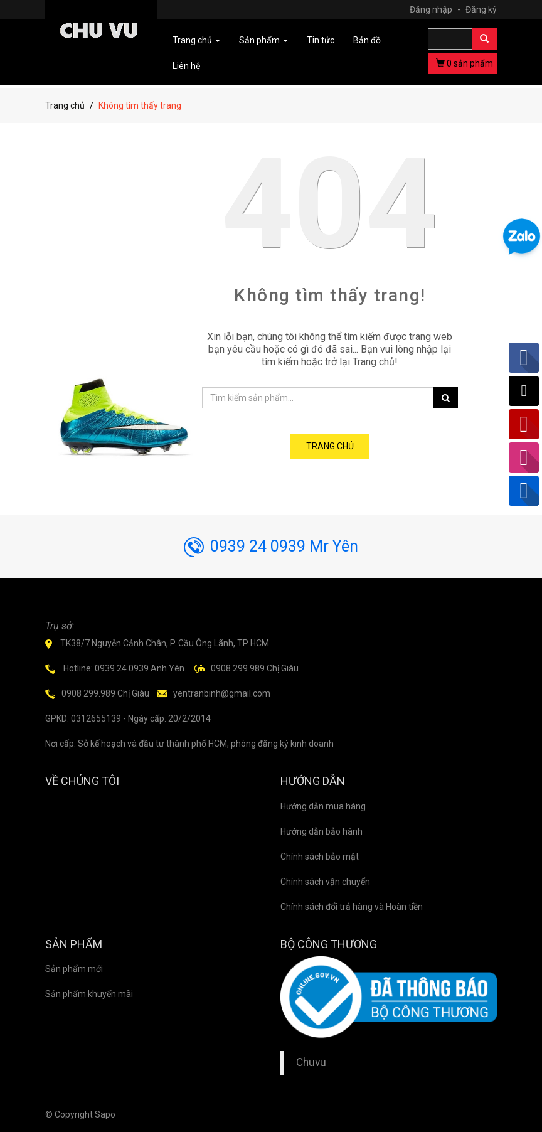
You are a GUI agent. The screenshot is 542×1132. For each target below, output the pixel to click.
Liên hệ (186, 66)
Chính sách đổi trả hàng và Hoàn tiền (351, 907)
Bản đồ (367, 40)
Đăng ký (481, 9)
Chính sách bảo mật (319, 857)
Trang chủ (65, 105)
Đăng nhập (437, 9)
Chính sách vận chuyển (325, 882)
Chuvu (311, 1062)
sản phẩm (464, 63)
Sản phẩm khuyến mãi (89, 994)
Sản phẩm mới (74, 969)
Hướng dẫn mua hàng (323, 806)
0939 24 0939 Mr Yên (271, 546)
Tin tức (320, 40)
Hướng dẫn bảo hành (321, 831)
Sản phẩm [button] (263, 40)
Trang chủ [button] (196, 40)
